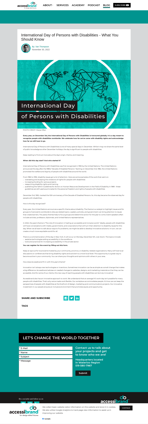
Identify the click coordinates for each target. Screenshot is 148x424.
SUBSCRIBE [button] (122, 5)
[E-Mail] (46, 348)
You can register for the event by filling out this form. (45, 245)
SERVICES (63, 5)
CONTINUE (126, 408)
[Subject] (46, 356)
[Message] (46, 368)
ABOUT (48, 5)
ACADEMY (78, 5)
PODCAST (94, 5)
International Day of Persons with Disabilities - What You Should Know (69, 37)
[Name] (46, 352)
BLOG (106, 5)
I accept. (46, 419)
